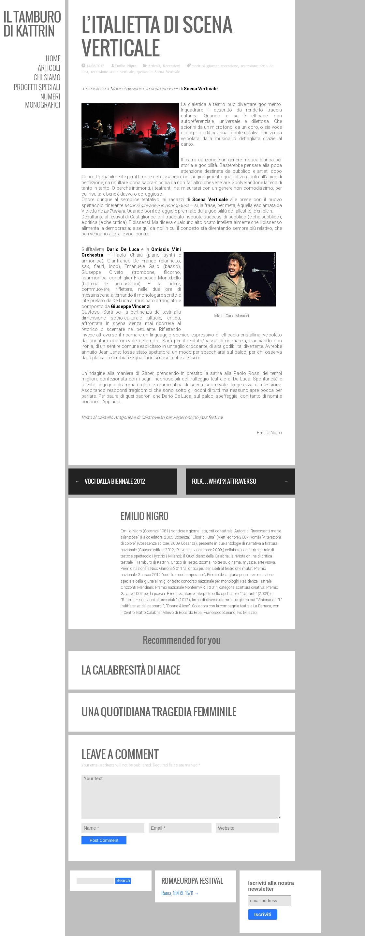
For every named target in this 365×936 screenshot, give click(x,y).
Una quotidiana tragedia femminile (158, 712)
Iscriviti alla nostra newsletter (271, 886)
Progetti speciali (37, 87)
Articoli (49, 68)
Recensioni (171, 65)
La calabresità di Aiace (130, 670)
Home (53, 58)
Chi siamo (47, 77)
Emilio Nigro (126, 65)
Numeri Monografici (42, 100)
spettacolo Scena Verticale (158, 71)
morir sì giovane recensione (215, 65)
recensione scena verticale (112, 71)
